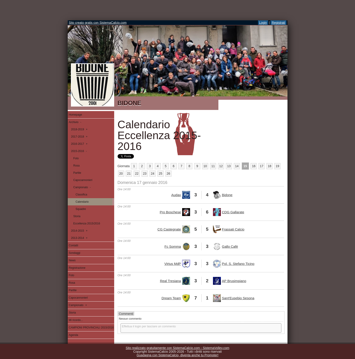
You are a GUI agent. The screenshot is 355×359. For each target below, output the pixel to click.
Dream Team (171, 298)
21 (129, 173)
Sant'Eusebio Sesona (238, 298)
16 (254, 166)
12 (221, 166)
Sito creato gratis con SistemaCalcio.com (98, 22)
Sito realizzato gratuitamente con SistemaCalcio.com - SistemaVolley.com (177, 348)
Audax (176, 195)
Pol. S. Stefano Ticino (238, 264)
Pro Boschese (170, 212)
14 (237, 166)
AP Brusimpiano (234, 281)
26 (168, 173)
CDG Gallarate (233, 212)
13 (229, 166)
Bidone (227, 195)
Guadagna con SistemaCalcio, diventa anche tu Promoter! (177, 355)
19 (277, 166)
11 (213, 166)
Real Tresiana (170, 281)
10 (205, 166)
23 (145, 173)
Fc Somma (172, 246)
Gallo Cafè (230, 246)
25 (160, 173)
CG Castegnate (169, 229)
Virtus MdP (172, 264)
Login (263, 22)
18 (269, 166)
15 (245, 166)
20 (121, 173)
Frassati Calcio (233, 229)
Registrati (278, 22)
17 (261, 166)
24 (153, 173)
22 (137, 173)
